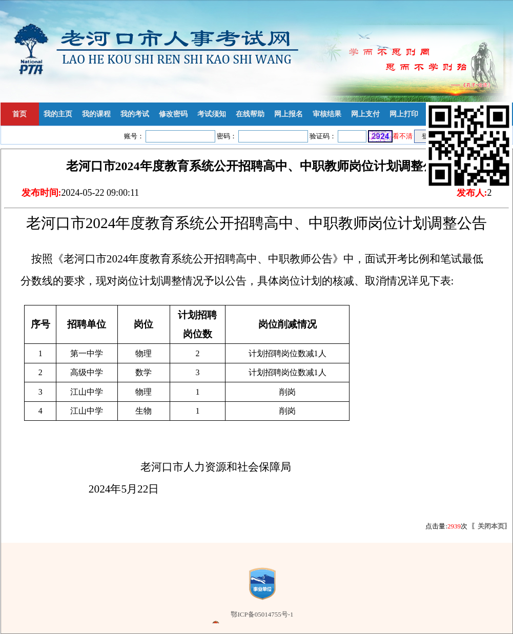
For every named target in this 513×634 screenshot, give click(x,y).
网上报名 (288, 114)
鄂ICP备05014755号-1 (262, 614)
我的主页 (58, 114)
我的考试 (134, 114)
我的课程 (96, 114)
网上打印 (403, 114)
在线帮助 (250, 114)
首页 (19, 114)
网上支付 (365, 114)
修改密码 (173, 114)
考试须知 (211, 114)
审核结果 (327, 114)
